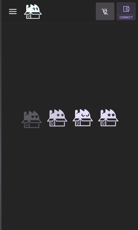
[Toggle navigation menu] (12, 11)
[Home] (33, 11)
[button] (105, 11)
